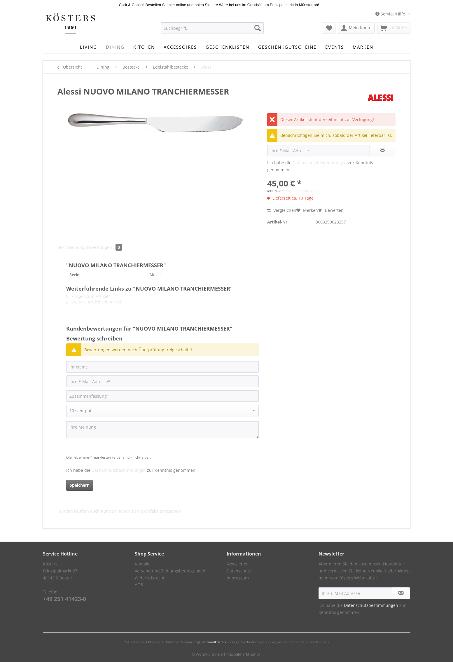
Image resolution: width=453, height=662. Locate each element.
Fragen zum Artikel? (88, 296)
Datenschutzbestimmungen (320, 162)
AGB (139, 584)
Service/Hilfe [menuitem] (390, 14)
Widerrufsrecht (150, 578)
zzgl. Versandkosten (301, 190)
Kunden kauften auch (78, 511)
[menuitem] (212, 30)
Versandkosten (214, 642)
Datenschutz (239, 571)
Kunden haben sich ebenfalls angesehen (141, 511)
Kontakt (142, 564)
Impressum (238, 578)
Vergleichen (281, 210)
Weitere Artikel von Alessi (93, 302)
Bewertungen (104, 247)
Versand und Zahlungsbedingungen (170, 571)
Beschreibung (71, 247)
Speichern (80, 485)
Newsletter (237, 564)
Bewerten (331, 210)
